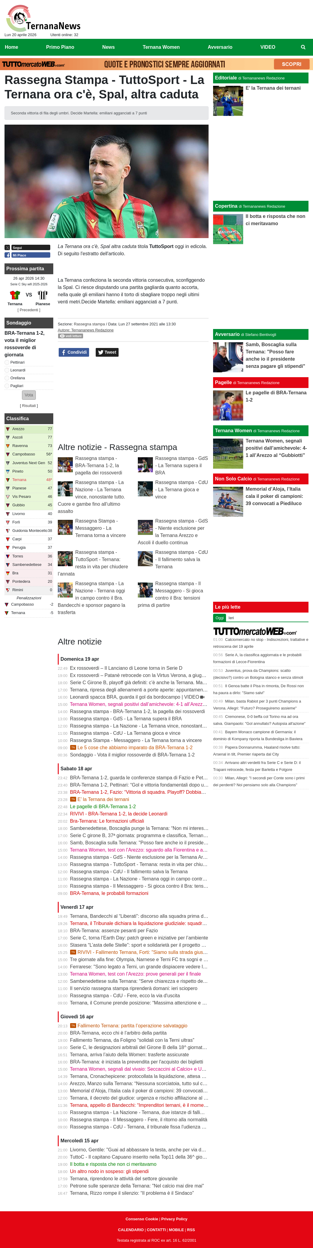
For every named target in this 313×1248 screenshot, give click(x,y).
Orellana (18, 378)
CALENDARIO (131, 1230)
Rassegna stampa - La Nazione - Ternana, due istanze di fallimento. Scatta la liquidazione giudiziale (176, 1112)
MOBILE (176, 1230)
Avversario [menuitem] (220, 47)
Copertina (226, 206)
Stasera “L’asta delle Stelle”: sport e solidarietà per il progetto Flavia (142, 945)
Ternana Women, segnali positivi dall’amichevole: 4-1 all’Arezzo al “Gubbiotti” (152, 704)
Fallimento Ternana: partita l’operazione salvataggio (128, 1025)
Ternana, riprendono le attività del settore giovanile (124, 1178)
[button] (29, 395)
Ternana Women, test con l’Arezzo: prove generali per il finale (135, 973)
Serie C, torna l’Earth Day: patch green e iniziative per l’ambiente (139, 937)
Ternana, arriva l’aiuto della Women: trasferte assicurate (129, 1054)
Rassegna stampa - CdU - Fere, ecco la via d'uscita (125, 995)
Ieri (231, 618)
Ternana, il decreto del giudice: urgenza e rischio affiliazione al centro (143, 1098)
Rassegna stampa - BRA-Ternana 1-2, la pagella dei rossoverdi (98, 465)
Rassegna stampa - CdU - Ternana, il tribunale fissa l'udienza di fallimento (149, 1126)
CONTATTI (156, 1230)
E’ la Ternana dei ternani (99, 799)
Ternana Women (233, 430)
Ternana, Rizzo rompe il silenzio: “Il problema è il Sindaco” (132, 1193)
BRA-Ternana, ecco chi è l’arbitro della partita (118, 1032)
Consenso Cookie (142, 1219)
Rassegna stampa (89, 324)
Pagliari (17, 385)
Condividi (74, 352)
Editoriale (226, 77)
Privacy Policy (174, 1219)
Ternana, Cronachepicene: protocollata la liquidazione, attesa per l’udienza (149, 1076)
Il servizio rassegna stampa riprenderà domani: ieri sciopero (133, 988)
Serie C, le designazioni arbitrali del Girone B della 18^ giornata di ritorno (147, 1047)
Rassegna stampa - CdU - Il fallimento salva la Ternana (181, 559)
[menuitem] (303, 47)
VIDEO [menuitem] (267, 47)
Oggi (219, 618)
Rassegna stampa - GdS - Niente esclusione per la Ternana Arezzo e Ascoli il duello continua (169, 857)
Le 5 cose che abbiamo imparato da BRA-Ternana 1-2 (131, 747)
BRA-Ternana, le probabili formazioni (109, 893)
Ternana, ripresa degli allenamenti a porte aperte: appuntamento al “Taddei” (150, 689)
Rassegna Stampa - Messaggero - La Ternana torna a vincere (100, 528)
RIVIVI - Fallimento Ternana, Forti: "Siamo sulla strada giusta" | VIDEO (149, 952)
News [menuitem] (108, 47)
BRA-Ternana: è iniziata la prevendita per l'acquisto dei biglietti (136, 1061)
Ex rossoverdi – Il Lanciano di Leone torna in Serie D (126, 668)
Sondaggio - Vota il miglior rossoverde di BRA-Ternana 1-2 (132, 754)
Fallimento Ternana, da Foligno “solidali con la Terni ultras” (132, 1040)
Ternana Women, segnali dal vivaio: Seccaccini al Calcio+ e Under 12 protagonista (158, 1069)
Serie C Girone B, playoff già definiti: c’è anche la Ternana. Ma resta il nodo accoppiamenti (166, 682)
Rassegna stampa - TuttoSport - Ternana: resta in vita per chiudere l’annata (150, 864)
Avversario (227, 334)
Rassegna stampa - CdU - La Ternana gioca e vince (181, 489)
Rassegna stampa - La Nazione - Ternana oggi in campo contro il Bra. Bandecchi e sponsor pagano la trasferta (91, 598)
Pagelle (223, 382)
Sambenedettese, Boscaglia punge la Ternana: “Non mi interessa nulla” (146, 828)
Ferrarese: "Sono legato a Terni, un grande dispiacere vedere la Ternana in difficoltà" (160, 966)
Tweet (107, 352)
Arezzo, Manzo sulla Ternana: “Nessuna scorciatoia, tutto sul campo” (143, 1083)
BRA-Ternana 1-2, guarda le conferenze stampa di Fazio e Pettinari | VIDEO (151, 777)
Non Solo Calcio (233, 478)
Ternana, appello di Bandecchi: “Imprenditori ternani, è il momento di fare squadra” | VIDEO (167, 1105)
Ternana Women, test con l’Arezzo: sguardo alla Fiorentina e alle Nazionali (149, 849)
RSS (191, 1230)
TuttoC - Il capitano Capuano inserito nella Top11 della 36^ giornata (141, 1157)
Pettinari (18, 362)
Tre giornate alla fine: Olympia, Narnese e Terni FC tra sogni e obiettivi (145, 959)
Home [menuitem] (11, 47)
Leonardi (18, 370)
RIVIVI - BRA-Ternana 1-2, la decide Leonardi (119, 813)
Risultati (29, 405)
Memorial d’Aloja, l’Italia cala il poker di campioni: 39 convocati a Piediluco (149, 1090)
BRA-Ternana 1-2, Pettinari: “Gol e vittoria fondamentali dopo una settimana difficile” (159, 784)
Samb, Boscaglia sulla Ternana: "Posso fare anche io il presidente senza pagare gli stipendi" (168, 842)
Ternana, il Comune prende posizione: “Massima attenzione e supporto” (146, 1002)
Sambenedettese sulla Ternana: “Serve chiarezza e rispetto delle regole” (147, 981)
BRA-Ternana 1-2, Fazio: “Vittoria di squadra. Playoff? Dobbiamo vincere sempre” (157, 792)
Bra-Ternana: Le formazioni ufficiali (107, 821)
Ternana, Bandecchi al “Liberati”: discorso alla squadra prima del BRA (144, 916)
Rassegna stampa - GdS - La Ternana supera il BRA (181, 465)
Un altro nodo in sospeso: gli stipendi (109, 1171)
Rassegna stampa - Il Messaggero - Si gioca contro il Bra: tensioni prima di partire (157, 886)
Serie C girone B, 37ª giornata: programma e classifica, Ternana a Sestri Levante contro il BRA (171, 835)
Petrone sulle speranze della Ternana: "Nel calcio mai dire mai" (137, 1185)
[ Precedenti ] (28, 310)
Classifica (17, 418)
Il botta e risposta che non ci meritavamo (113, 1164)
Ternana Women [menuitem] (161, 47)
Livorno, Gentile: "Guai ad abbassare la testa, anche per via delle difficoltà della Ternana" (165, 1149)
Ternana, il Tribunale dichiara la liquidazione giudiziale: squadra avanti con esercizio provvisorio (171, 923)
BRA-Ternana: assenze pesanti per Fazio (114, 930)
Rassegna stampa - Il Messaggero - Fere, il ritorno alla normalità (138, 1119)
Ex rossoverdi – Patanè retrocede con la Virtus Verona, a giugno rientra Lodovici (155, 675)
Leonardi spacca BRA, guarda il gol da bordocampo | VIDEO (134, 697)
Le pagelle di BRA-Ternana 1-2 (103, 806)
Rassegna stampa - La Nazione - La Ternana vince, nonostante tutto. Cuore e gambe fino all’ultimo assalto (91, 497)
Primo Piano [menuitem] (60, 47)
